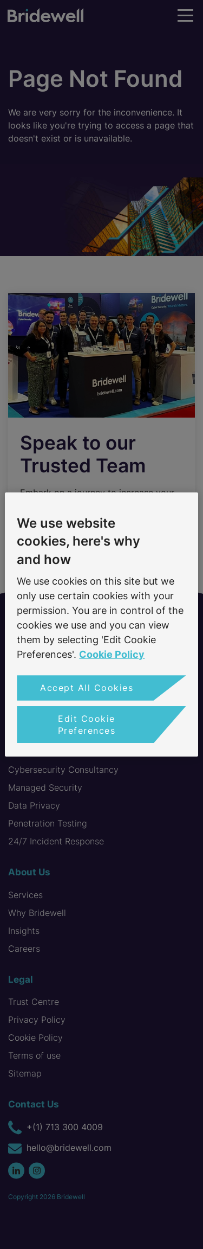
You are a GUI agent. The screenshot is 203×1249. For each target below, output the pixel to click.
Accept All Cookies (86, 687)
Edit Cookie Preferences (87, 724)
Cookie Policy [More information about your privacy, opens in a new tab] (112, 654)
